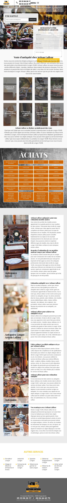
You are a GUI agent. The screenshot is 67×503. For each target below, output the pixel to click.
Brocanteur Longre (58, 459)
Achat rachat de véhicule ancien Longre (58, 466)
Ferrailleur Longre (8, 459)
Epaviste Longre (32, 459)
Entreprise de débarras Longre (21, 466)
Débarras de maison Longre (46, 467)
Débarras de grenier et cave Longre (34, 466)
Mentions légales (44, 500)
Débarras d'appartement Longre (46, 460)
